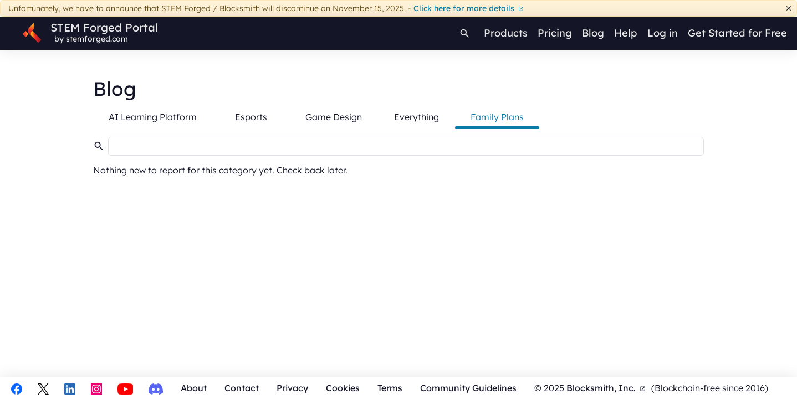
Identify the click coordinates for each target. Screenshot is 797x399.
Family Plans (497, 116)
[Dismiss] (789, 8)
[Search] (465, 33)
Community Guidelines (468, 387)
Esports (251, 116)
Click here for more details (468, 8)
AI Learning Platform (153, 116)
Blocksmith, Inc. (606, 387)
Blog (593, 33)
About (194, 387)
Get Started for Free (737, 33)
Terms (389, 387)
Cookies (343, 387)
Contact (241, 387)
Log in (662, 33)
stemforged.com (97, 39)
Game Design (333, 116)
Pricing (555, 33)
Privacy (292, 387)
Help (625, 33)
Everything (416, 116)
